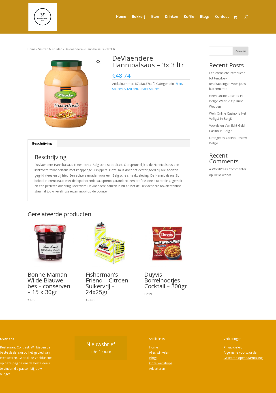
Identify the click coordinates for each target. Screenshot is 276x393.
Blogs (204, 17)
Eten (155, 17)
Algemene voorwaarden (241, 352)
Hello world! (222, 175)
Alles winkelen (159, 352)
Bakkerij (138, 17)
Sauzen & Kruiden (50, 49)
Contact (222, 17)
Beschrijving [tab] (42, 143)
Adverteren (157, 368)
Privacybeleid (233, 347)
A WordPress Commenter (227, 169)
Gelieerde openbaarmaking (243, 358)
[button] (98, 62)
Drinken (171, 17)
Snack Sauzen (150, 89)
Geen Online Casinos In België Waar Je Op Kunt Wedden (226, 101)
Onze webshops (160, 363)
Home (121, 17)
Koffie (189, 17)
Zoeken (240, 51)
